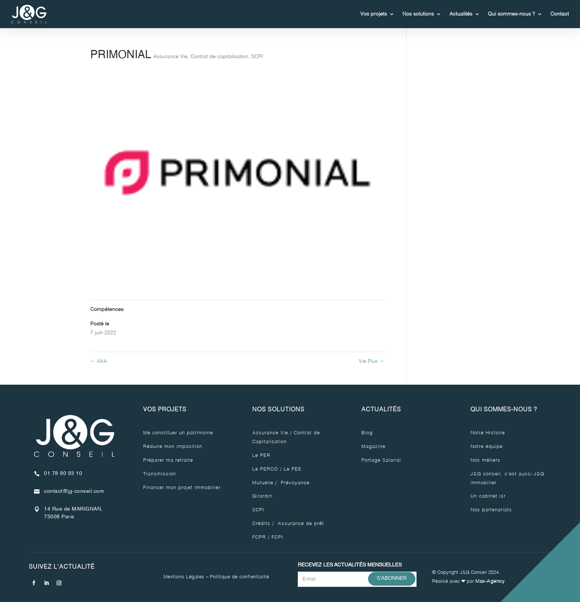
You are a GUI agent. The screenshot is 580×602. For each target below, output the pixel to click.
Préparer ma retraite (168, 460)
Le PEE (292, 469)
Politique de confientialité (239, 577)
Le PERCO (265, 469)
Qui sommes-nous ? (511, 14)
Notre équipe (487, 446)
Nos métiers (485, 460)
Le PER (261, 455)
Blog (367, 433)
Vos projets (373, 14)
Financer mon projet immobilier (181, 487)
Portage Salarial (381, 460)
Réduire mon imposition (172, 446)
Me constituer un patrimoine (178, 433)
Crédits (261, 523)
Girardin (262, 496)
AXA (98, 361)
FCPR (259, 537)
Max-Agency (490, 581)
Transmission (159, 474)
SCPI (257, 56)
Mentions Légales (184, 577)
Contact (559, 14)
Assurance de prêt (300, 523)
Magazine (373, 446)
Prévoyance (294, 483)
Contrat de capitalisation (219, 56)
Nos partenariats (491, 510)
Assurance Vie (171, 56)
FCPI (277, 537)
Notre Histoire (488, 433)
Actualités (460, 14)
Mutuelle (262, 483)
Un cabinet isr (488, 496)
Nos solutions (418, 14)
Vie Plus (371, 361)
